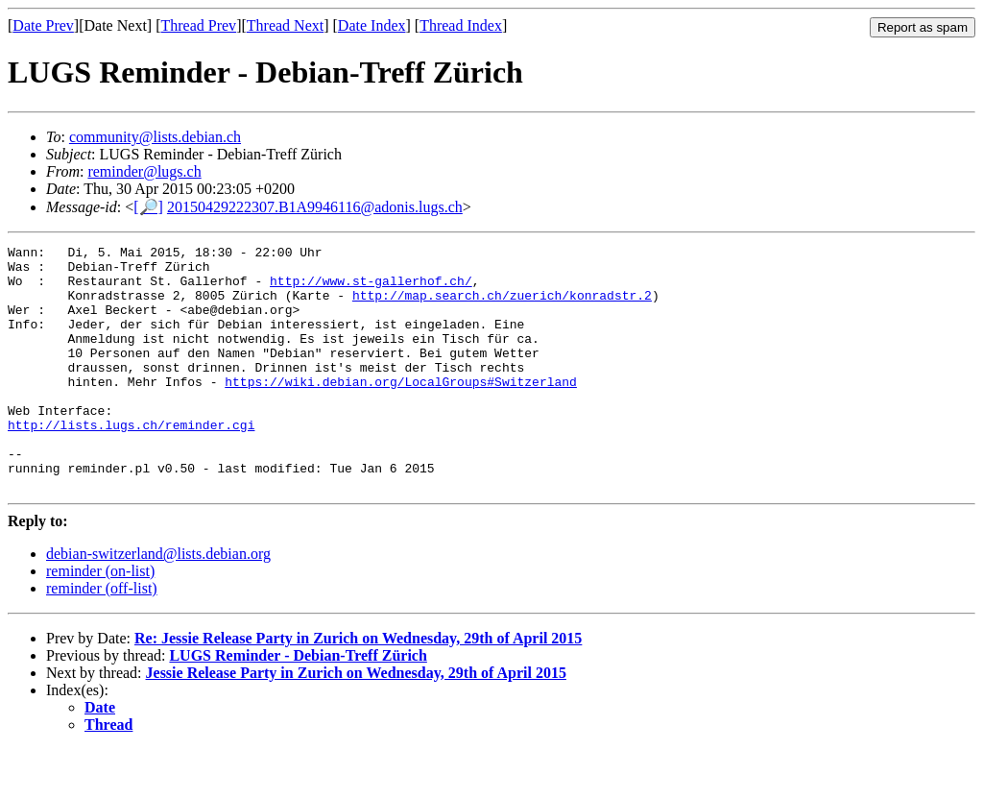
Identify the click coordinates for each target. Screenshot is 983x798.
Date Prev (43, 25)
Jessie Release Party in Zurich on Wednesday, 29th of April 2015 (356, 721)
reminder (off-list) (101, 637)
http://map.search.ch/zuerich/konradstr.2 (502, 306)
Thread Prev (198, 25)
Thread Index (461, 25)
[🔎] (148, 207)
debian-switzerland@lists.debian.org (158, 602)
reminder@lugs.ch (144, 171)
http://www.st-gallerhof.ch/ (371, 289)
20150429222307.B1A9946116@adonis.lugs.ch (315, 207)
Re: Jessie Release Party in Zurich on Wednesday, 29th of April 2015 (358, 687)
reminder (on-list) (100, 620)
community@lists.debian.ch (155, 137)
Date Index (372, 25)
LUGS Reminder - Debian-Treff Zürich (297, 704)
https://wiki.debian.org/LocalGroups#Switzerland (401, 410)
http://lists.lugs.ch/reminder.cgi (131, 462)
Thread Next (285, 25)
